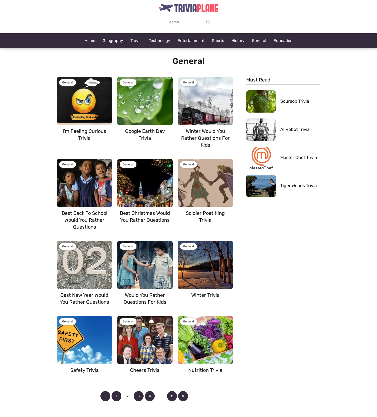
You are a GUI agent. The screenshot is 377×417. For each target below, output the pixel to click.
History (238, 40)
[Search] (208, 22)
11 (171, 396)
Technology (159, 40)
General (259, 40)
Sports (218, 40)
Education (283, 40)
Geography (113, 40)
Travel (136, 40)
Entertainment (191, 40)
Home (90, 40)
